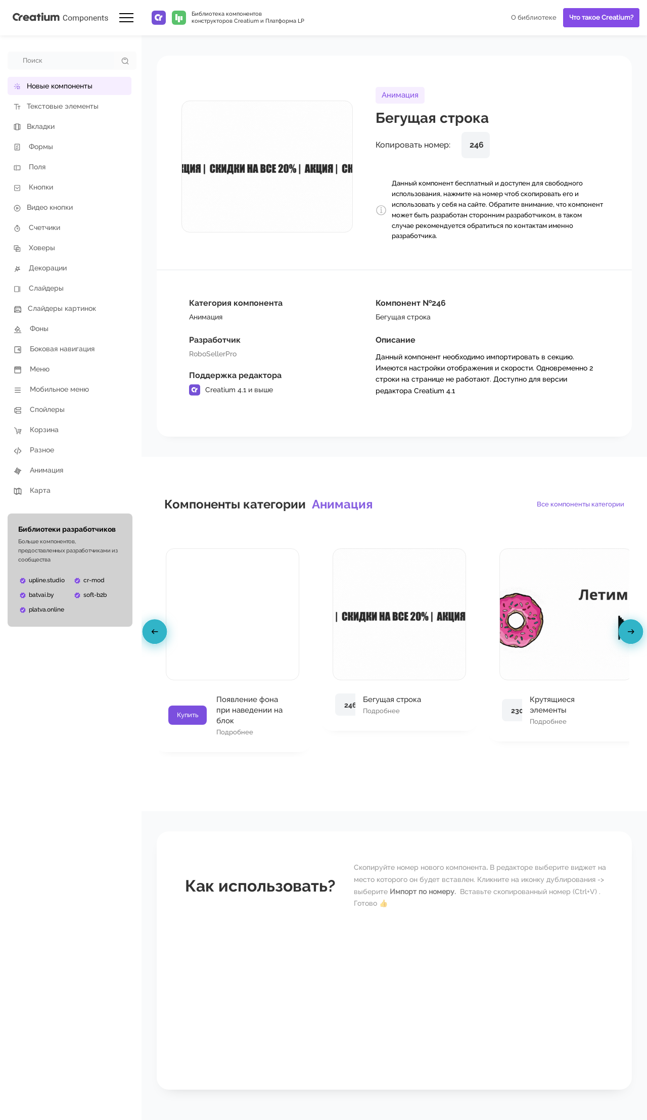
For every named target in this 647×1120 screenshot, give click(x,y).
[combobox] (61, 61)
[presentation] (156, 633)
